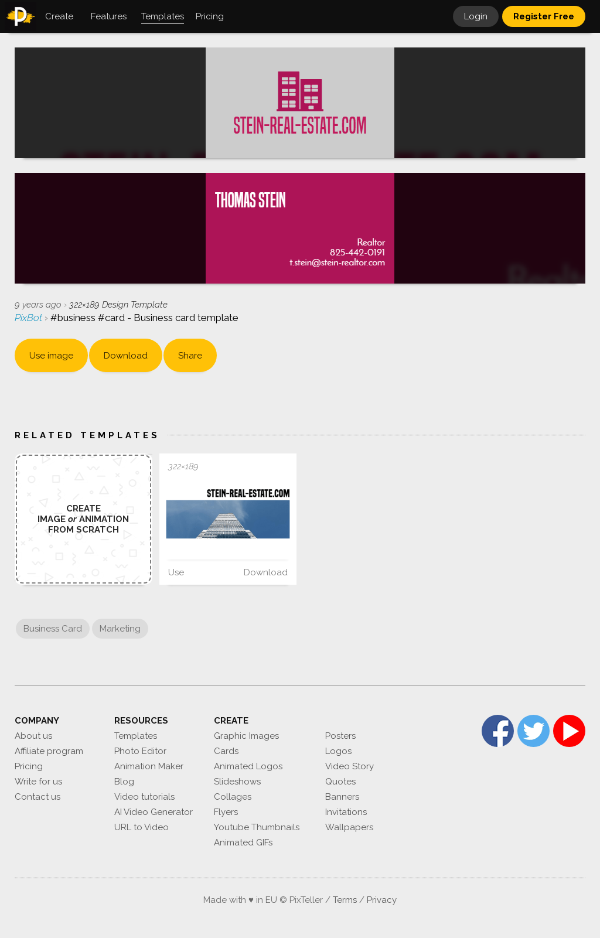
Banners (342, 797)
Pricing (29, 766)
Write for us (38, 781)
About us (33, 736)
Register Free (543, 16)
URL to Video (141, 827)
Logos (338, 751)
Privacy (382, 900)
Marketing (120, 628)
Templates (135, 736)
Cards (226, 751)
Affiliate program (49, 751)
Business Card (52, 628)
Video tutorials (144, 797)
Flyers (226, 812)
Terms (345, 900)
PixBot (30, 317)
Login (476, 16)
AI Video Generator (153, 812)
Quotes (340, 781)
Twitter (533, 731)
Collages (232, 797)
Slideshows (237, 781)
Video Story (349, 766)
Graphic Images (246, 736)
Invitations (346, 812)
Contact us (37, 797)
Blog (124, 781)
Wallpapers (349, 827)
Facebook (498, 731)
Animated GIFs (243, 842)
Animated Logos (248, 766)
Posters (340, 736)
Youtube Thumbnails (256, 827)
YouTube (569, 731)
